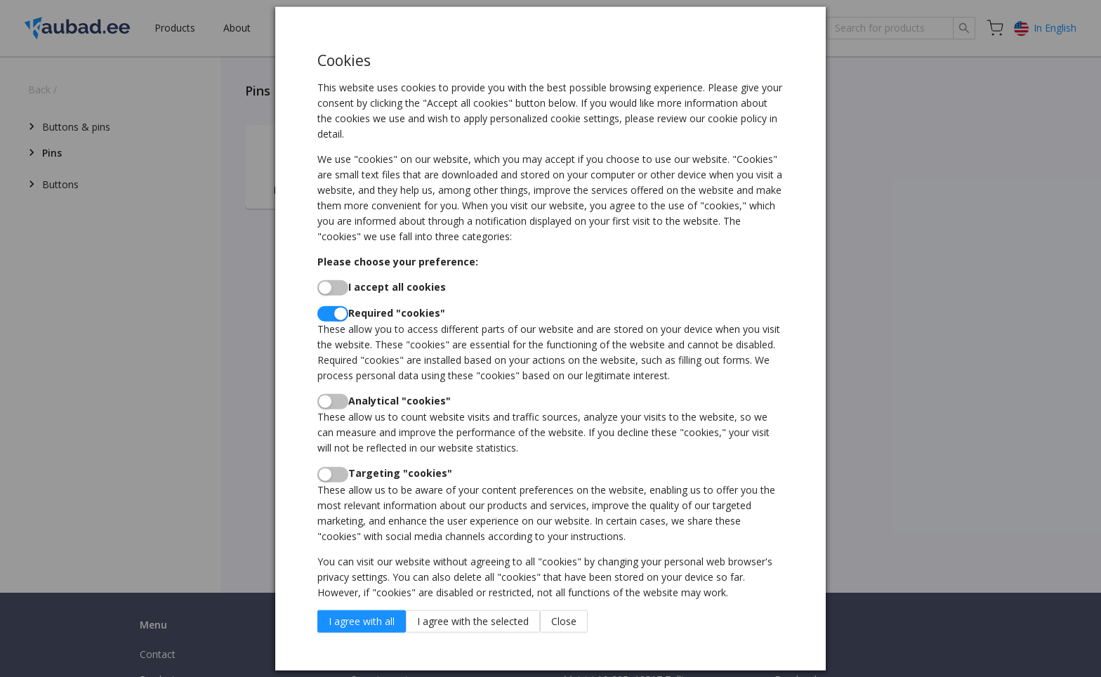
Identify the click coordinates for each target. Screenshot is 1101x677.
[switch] (332, 287)
